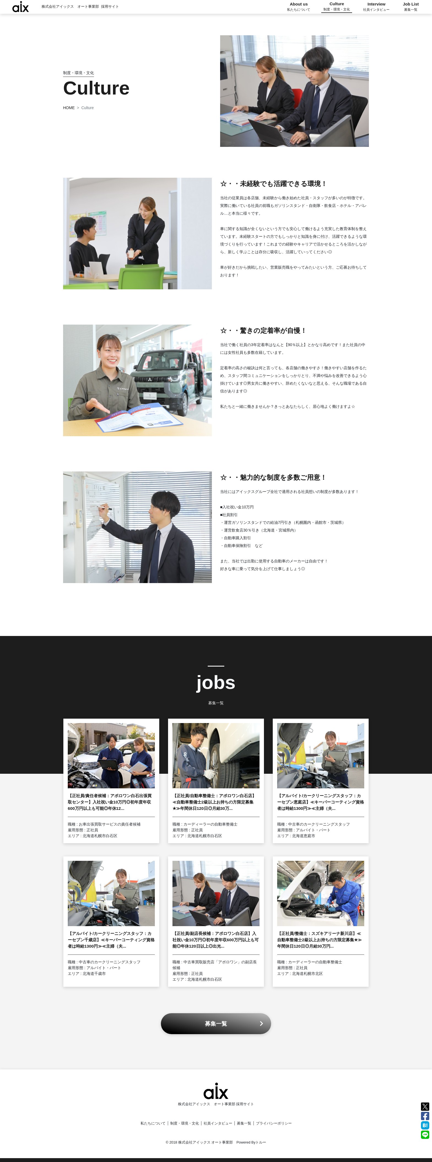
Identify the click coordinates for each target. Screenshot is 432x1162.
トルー (260, 1142)
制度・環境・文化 (184, 1123)
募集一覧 (244, 1123)
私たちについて (153, 1123)
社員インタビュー (218, 1123)
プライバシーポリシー (274, 1123)
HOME (69, 108)
